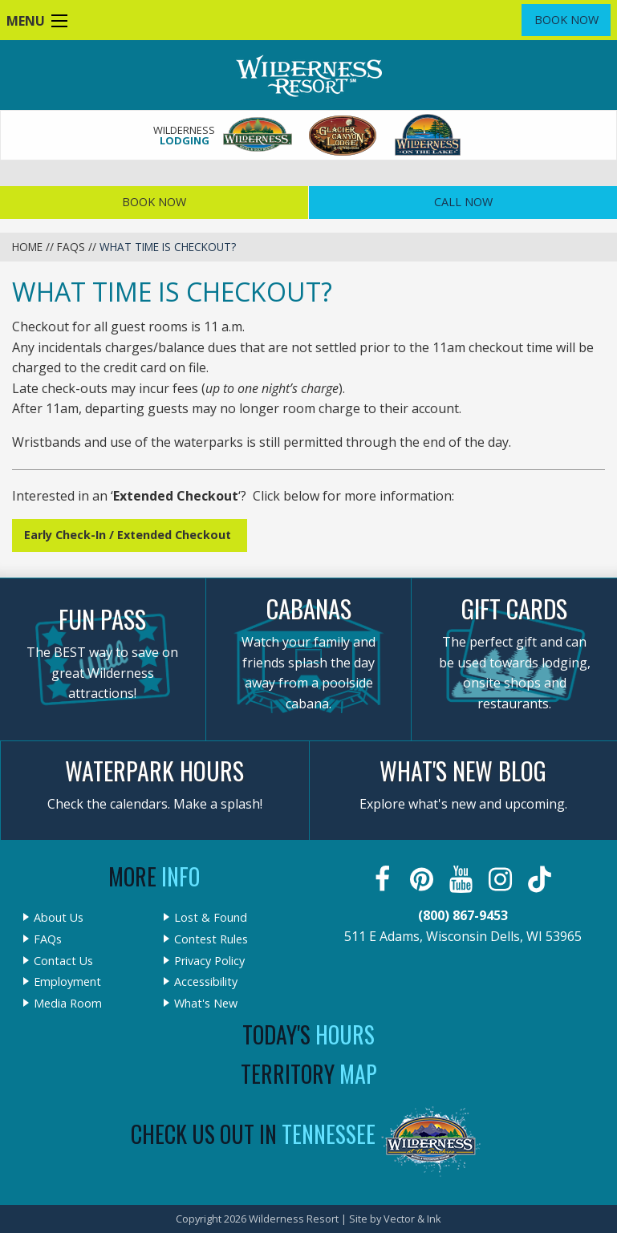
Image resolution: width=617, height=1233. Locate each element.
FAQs (71, 246)
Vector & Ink (412, 1218)
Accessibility (205, 982)
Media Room (68, 1003)
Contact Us (63, 961)
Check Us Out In (253, 1133)
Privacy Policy (209, 961)
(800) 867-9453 (463, 915)
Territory (309, 1073)
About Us (58, 918)
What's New (205, 1003)
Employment (67, 982)
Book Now (566, 19)
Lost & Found (210, 918)
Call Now (463, 201)
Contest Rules (211, 939)
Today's (308, 1034)
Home (27, 246)
